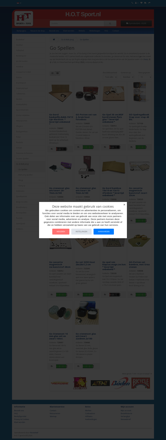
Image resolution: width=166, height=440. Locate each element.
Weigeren (61, 231)
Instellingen (81, 231)
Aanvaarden (103, 231)
